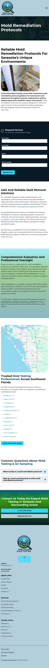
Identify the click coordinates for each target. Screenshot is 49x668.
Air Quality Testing (7, 604)
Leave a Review (6, 582)
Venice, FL (4, 630)
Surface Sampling (7, 607)
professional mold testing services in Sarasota (18, 302)
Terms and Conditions (7, 652)
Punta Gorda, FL (10, 437)
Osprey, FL (8, 429)
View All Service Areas (12, 443)
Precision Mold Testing (9, 660)
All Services (5, 614)
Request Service (24, 516)
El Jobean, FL (9, 403)
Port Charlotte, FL (10, 433)
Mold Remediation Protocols (11, 611)
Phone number (7, 162)
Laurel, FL (7, 414)
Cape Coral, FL (9, 399)
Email (4, 153)
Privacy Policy (5, 649)
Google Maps (5, 579)
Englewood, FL (9, 407)
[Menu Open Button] (46, 8)
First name (6, 138)
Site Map (3, 655)
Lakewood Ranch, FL (12, 410)
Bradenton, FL (9, 396)
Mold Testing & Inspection (10, 601)
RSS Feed (4, 588)
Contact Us (5, 591)
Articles (3, 585)
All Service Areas (7, 636)
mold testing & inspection (27, 207)
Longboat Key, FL (10, 418)
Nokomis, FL (8, 422)
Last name (5, 145)
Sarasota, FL (5, 623)
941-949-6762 (24, 511)
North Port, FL (9, 425)
